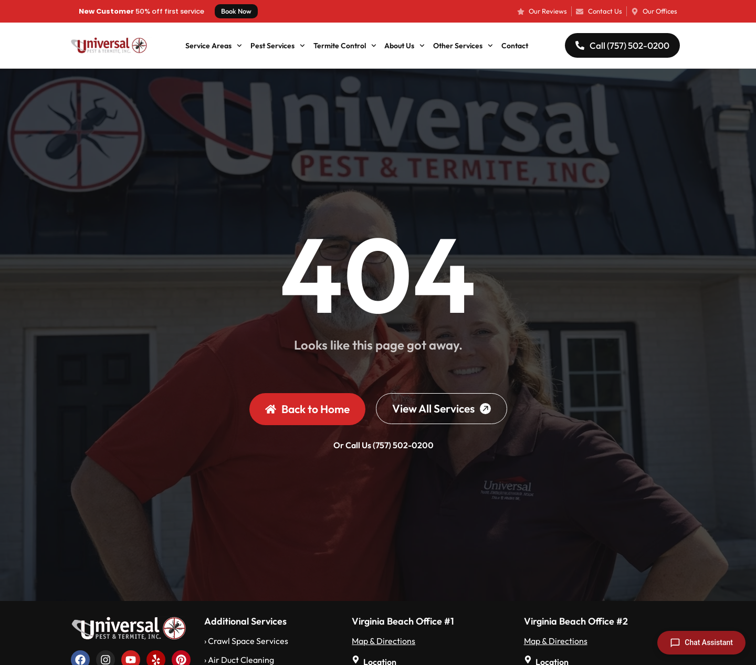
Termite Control (344, 46)
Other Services (463, 46)
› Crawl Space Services (246, 641)
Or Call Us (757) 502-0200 (383, 445)
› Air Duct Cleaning (239, 660)
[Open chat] (701, 643)
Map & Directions (383, 641)
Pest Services (277, 46)
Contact (514, 45)
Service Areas (213, 46)
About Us (404, 46)
